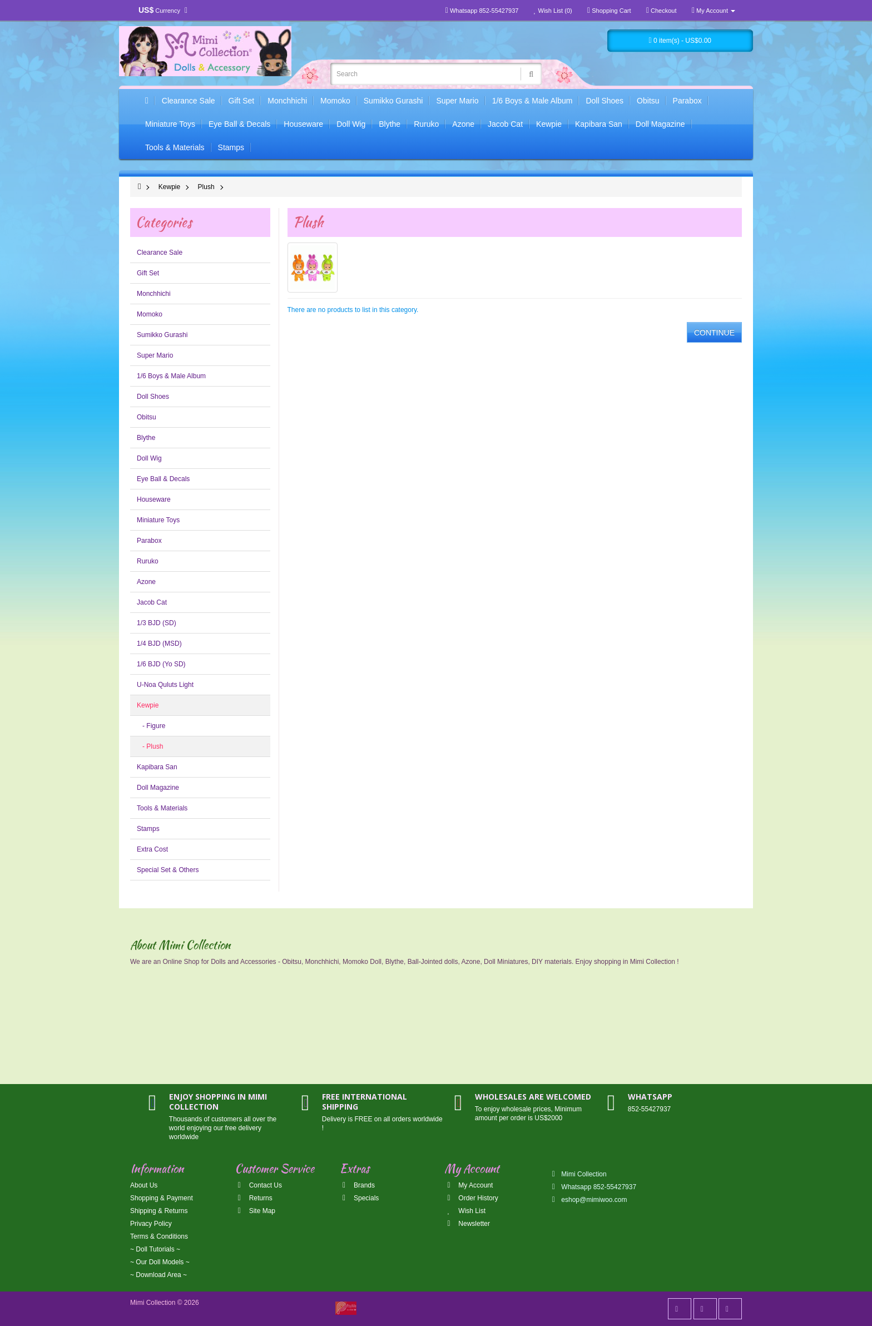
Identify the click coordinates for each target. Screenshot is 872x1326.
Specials (359, 1198)
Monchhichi (287, 100)
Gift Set (242, 100)
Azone (463, 124)
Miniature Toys (170, 124)
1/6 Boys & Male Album (532, 100)
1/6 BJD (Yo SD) (161, 664)
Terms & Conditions (159, 1236)
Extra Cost (152, 849)
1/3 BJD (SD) (156, 623)
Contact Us (258, 1185)
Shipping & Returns (158, 1211)
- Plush (150, 746)
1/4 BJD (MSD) (159, 643)
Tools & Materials (175, 147)
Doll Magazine (660, 124)
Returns (253, 1198)
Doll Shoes (604, 100)
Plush (206, 187)
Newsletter (467, 1224)
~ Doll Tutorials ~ (155, 1249)
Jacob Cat (505, 124)
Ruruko (426, 124)
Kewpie (549, 124)
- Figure (151, 726)
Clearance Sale (188, 100)
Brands (357, 1185)
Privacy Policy (151, 1224)
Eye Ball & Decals (239, 124)
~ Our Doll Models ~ (160, 1262)
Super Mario (457, 100)
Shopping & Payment (161, 1198)
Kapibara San (598, 124)
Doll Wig (350, 124)
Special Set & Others (168, 870)
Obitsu (648, 100)
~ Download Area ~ (158, 1275)
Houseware (303, 124)
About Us (143, 1185)
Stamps (231, 147)
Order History (471, 1198)
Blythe (389, 124)
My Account (468, 1185)
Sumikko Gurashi (393, 100)
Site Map (255, 1211)
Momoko (335, 100)
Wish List (464, 1211)
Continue (714, 332)
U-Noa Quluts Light (165, 685)
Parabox (687, 100)
